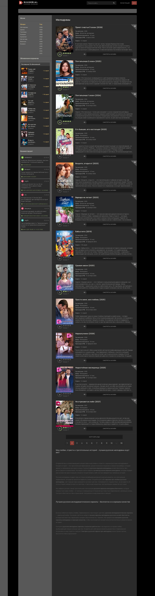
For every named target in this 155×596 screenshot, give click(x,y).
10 (111, 486)
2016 (40, 51)
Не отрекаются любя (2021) (90, 441)
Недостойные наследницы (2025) (93, 403)
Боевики (23, 44)
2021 (40, 39)
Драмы (22, 30)
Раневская (26, 165)
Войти (132, 3)
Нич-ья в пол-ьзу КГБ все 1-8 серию (34, 190)
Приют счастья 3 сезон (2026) (91, 27)
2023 (40, 34)
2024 (41, 32)
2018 (40, 46)
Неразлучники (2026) (87, 366)
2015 (40, 53)
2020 (41, 41)
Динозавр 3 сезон (28, 177)
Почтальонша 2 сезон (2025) (91, 65)
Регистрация (121, 3)
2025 (41, 30)
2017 (40, 48)
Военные (23, 41)
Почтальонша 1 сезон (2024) (90, 102)
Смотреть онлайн (65, 58)
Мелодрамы (24, 27)
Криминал (23, 37)
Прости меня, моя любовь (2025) (93, 328)
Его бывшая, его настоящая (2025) (93, 140)
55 (121, 486)
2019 (40, 44)
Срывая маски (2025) (87, 291)
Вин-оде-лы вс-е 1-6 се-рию (32, 229)
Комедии (23, 34)
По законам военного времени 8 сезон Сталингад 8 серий (35, 204)
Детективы (23, 39)
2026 (41, 27)
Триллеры (23, 32)
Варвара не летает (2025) (89, 215)
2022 (40, 37)
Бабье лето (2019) (86, 253)
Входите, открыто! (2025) (89, 178)
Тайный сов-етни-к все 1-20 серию (34, 216)
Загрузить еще (94, 480)
